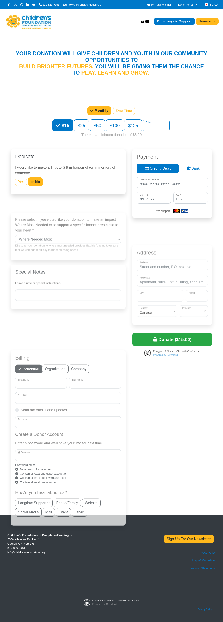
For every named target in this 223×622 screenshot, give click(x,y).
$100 (115, 125)
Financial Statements (202, 568)
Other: (79, 594)
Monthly (101, 110)
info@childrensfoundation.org (82, 4)
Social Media (28, 594)
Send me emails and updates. (44, 492)
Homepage (207, 21)
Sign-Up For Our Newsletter (189, 539)
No (37, 182)
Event (63, 594)
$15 (64, 125)
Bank (193, 169)
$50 (97, 125)
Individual (30, 451)
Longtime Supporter (34, 585)
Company (78, 451)
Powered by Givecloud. (165, 355)
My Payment (159, 4)
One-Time (124, 111)
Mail (48, 594)
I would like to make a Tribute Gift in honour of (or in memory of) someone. (65, 170)
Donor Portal (187, 4)
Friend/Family (67, 585)
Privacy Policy (207, 552)
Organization (55, 451)
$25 (81, 125)
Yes (21, 182)
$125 (133, 125)
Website (91, 585)
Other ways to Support (174, 21)
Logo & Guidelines (204, 560)
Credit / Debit (158, 169)
